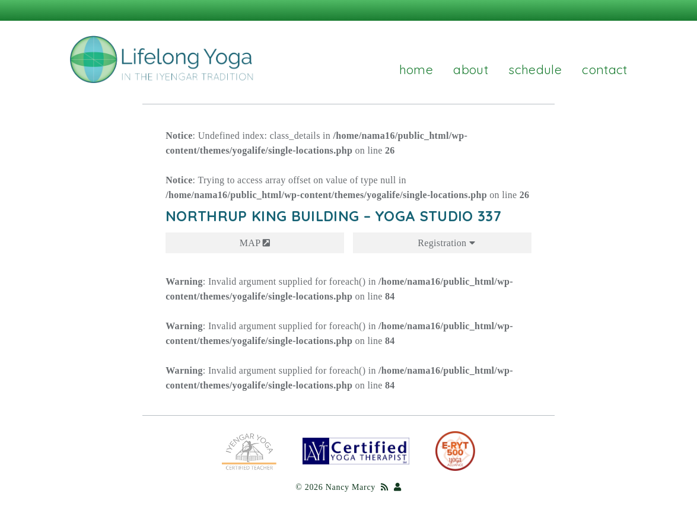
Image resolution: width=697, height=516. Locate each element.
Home (416, 69)
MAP (255, 243)
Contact (604, 69)
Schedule (535, 69)
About (470, 69)
